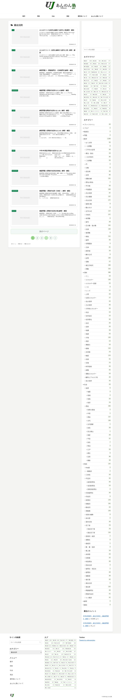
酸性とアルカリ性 (98, 377)
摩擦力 (98, 344)
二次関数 (98, 160)
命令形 (98, 518)
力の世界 (98, 305)
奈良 (99, 428)
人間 (98, 294)
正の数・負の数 (98, 225)
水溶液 (98, 352)
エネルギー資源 (98, 283)
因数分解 (98, 178)
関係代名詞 (98, 594)
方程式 (98, 214)
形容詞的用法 (99, 489)
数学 (97, 139)
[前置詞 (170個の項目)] (106, 69)
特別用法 (98, 561)
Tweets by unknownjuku (87, 640)
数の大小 (98, 207)
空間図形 (98, 243)
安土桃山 (99, 431)
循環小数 (98, 204)
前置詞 (98, 500)
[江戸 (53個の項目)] (107, 103)
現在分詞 (98, 565)
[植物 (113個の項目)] (107, 80)
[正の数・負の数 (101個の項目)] (105, 83)
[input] (97, 50)
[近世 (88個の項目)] (107, 86)
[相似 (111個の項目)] (87, 83)
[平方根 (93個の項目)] (97, 86)
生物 (98, 363)
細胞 (98, 370)
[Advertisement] (97, 34)
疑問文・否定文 (98, 568)
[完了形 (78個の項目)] (97, 92)
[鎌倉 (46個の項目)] (86, 111)
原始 (99, 417)
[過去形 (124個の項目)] (106, 78)
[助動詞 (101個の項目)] (88, 86)
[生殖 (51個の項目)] (86, 106)
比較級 (98, 558)
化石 (98, 323)
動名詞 (98, 507)
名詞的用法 (99, 485)
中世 (99, 413)
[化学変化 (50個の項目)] (88, 108)
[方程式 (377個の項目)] (106, 61)
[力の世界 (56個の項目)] (106, 100)
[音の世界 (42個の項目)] (96, 114)
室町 (99, 435)
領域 (99, 395)
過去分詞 (98, 583)
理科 (97, 272)
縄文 (99, 453)
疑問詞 (98, 572)
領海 (99, 399)
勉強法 (97, 131)
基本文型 (98, 522)
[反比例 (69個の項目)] (96, 97)
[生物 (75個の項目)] (106, 94)
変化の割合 (98, 182)
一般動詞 (98, 471)
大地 (98, 337)
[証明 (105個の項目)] (94, 83)
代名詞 (98, 496)
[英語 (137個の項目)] (87, 75)
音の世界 (98, 381)
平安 (99, 438)
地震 (98, 334)
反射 (98, 326)
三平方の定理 (98, 149)
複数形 (98, 576)
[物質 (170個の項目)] (98, 69)
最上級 (98, 550)
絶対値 (98, 251)
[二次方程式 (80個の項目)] (88, 92)
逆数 (98, 261)
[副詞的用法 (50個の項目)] (106, 106)
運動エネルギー (98, 373)
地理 (98, 388)
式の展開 (98, 196)
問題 (97, 135)
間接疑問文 (98, 590)
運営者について (15, 679)
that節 (98, 467)
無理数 (98, 233)
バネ (98, 287)
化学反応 (98, 316)
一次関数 (98, 146)
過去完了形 (99, 532)
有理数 (98, 218)
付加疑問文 (98, 493)
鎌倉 (99, 460)
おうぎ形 (98, 142)
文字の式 (98, 211)
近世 (99, 456)
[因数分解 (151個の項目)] (95, 72)
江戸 (99, 449)
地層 (98, 330)
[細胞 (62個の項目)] (96, 100)
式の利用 (98, 193)
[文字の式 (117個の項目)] (88, 80)
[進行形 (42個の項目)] (87, 114)
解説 (97, 605)
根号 (98, 222)
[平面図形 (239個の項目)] (88, 66)
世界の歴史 (99, 409)
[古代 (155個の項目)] (87, 72)
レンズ (98, 290)
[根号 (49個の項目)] (98, 108)
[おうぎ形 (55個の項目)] (88, 103)
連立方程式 (98, 265)
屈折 (98, 341)
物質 (98, 355)
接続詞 (98, 543)
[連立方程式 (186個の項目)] (88, 69)
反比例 (98, 171)
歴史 (98, 406)
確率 (98, 240)
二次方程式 (98, 157)
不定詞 (98, 478)
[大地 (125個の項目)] (87, 78)
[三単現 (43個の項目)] (107, 111)
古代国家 (99, 424)
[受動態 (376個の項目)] (87, 64)
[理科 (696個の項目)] (97, 61)
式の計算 (98, 200)
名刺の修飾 (98, 514)
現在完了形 (99, 529)
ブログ (97, 128)
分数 (98, 167)
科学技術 (98, 366)
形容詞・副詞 (98, 536)
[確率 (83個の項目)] (98, 89)
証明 (98, 258)
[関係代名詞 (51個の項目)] (96, 106)
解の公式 (98, 254)
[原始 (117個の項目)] (98, 80)
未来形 (98, 554)
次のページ (44, 231)
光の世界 (98, 301)
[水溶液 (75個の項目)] (97, 94)
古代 (99, 420)
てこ (98, 276)
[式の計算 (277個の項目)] (106, 64)
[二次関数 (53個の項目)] (98, 103)
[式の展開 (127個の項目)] (97, 75)
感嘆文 (98, 540)
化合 (98, 312)
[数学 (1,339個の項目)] (87, 61)
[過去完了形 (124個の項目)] (96, 78)
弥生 (99, 442)
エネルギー (98, 279)
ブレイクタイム (97, 124)
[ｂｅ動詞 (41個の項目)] (106, 114)
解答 (97, 601)
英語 (97, 464)
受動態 (98, 511)
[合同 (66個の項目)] (87, 100)
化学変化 (98, 319)
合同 (98, 175)
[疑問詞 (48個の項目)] (106, 108)
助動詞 (98, 503)
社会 (97, 384)
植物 (98, 348)
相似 (98, 236)
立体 (98, 247)
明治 (99, 446)
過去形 (98, 587)
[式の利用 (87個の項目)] (88, 89)
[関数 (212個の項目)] (107, 66)
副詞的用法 (99, 482)
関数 (98, 269)
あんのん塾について (16, 683)
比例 (98, 229)
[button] (109, 50)
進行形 (98, 579)
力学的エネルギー (98, 308)
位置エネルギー (98, 298)
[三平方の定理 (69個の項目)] (105, 97)
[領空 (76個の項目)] (87, 94)
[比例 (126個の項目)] (107, 75)
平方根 (98, 186)
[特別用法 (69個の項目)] (87, 97)
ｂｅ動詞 (98, 597)
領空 (99, 402)
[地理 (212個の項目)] (98, 66)
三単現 (98, 474)
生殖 (98, 359)
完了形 (98, 525)
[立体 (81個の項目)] (107, 89)
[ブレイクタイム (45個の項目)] (97, 111)
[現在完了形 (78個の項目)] (106, 92)
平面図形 (98, 189)
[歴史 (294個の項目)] (97, 64)
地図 (99, 391)
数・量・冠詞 (98, 547)
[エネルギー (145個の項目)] (106, 72)
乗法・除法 (98, 153)
